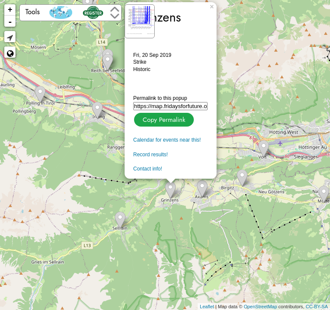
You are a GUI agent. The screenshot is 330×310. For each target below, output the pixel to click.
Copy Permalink (163, 118)
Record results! (150, 155)
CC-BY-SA (317, 306)
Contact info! (147, 169)
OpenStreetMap (260, 306)
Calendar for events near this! (167, 140)
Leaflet (207, 306)
